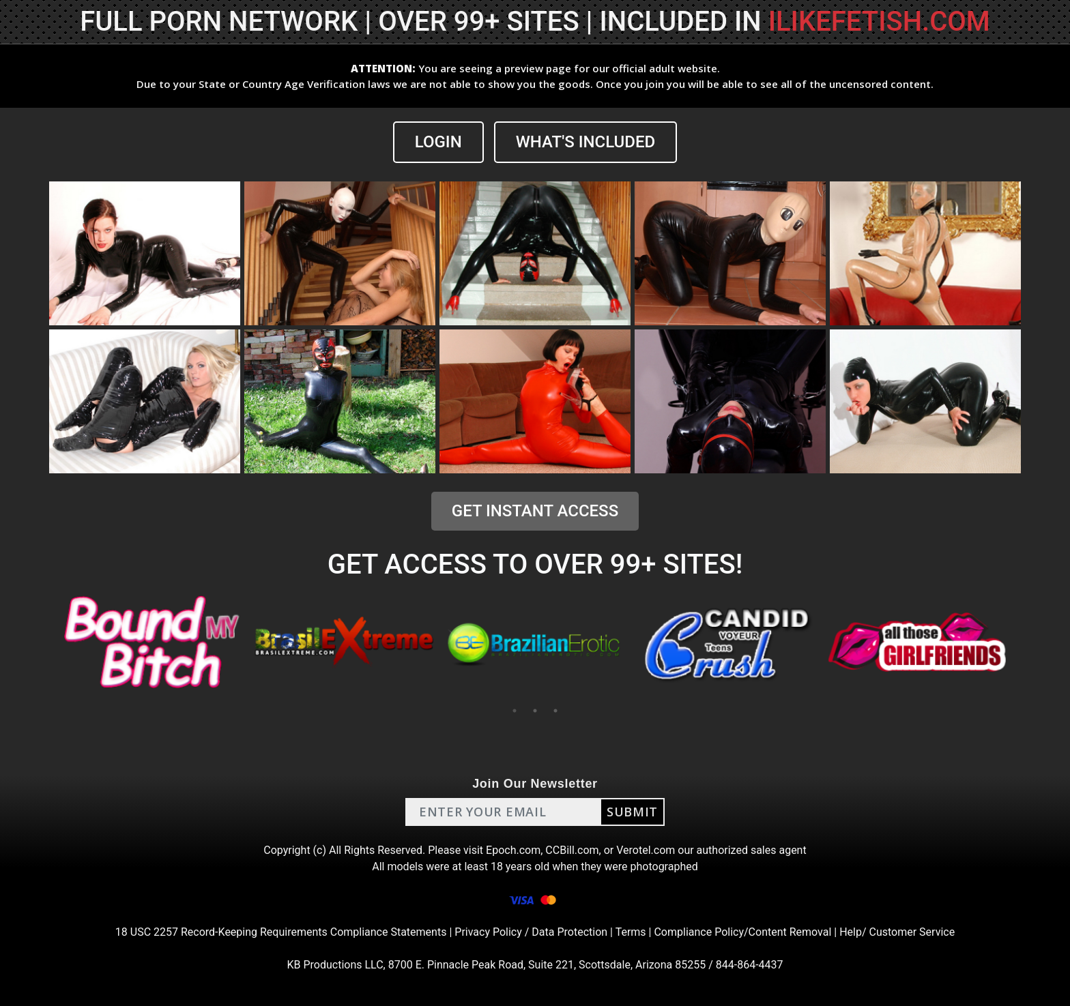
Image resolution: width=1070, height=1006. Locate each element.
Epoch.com (513, 850)
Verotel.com (645, 850)
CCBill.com (571, 850)
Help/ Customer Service (897, 932)
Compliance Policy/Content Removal (742, 932)
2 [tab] (535, 710)
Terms (631, 932)
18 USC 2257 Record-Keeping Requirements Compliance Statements (281, 932)
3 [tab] (555, 710)
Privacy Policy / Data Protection (530, 932)
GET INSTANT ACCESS (535, 510)
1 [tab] (514, 710)
